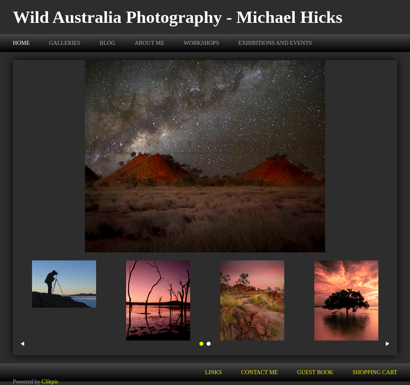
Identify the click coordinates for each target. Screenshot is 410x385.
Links (213, 372)
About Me (150, 43)
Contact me (259, 372)
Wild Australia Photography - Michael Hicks (177, 17)
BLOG (107, 43)
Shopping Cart (375, 372)
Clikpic (50, 381)
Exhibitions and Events (275, 43)
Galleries (64, 43)
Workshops (201, 43)
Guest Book (315, 372)
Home (21, 43)
